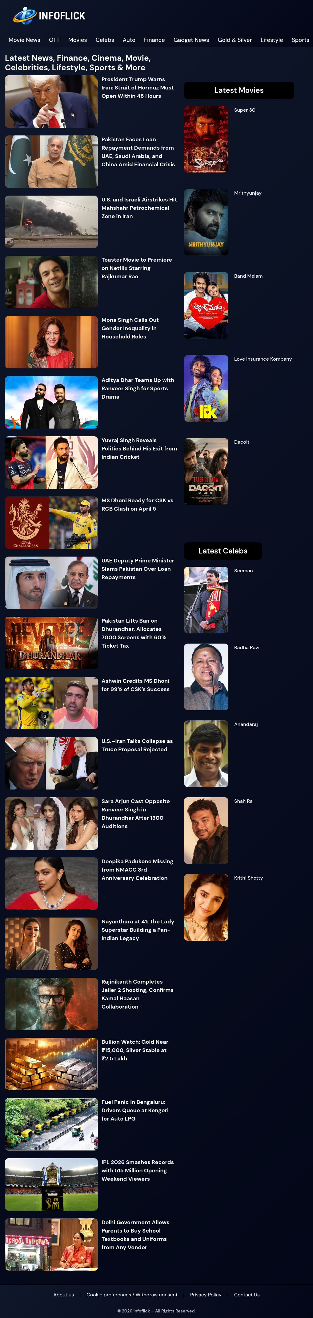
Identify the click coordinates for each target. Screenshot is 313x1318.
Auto (129, 40)
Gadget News (191, 40)
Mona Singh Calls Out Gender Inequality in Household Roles (130, 328)
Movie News (24, 40)
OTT (54, 40)
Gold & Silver (235, 40)
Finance (154, 40)
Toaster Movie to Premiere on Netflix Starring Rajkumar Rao (137, 268)
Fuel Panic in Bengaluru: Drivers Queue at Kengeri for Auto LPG (135, 1110)
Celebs (105, 40)
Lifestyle (272, 40)
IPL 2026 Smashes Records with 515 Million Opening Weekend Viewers (138, 1170)
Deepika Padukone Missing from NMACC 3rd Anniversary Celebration (137, 870)
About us (63, 1294)
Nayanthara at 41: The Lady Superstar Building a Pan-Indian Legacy (138, 930)
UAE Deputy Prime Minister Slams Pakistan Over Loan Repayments (138, 569)
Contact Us (247, 1294)
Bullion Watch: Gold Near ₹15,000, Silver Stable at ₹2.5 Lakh (135, 1050)
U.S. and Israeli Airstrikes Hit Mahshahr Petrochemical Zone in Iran (139, 208)
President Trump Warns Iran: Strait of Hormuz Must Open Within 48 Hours (138, 88)
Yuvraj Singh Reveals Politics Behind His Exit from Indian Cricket (139, 449)
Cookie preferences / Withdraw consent (132, 1294)
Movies (77, 40)
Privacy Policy (206, 1294)
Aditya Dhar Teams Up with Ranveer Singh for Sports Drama (138, 388)
